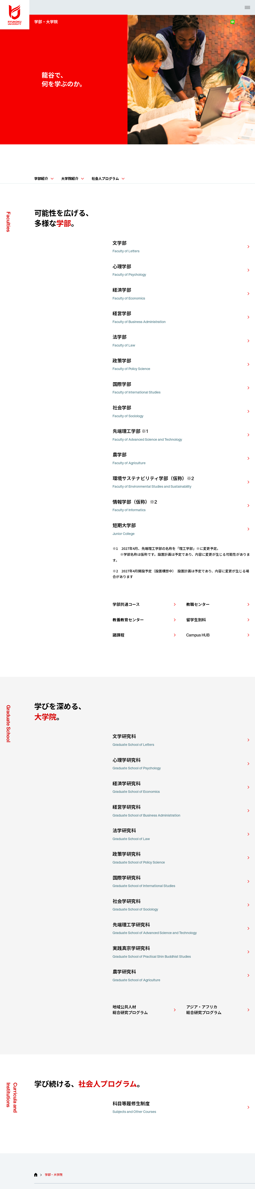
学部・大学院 (53, 1175)
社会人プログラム (108, 178)
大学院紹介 (72, 178)
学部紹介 (44, 178)
